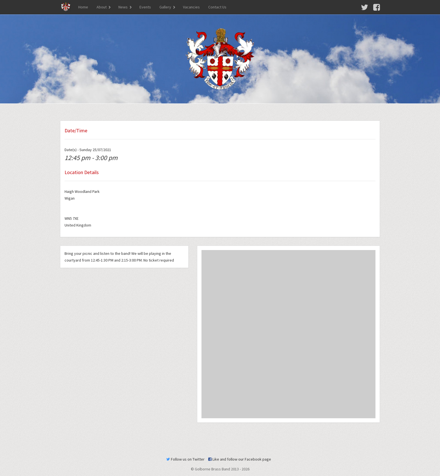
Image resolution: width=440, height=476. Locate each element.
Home (83, 7)
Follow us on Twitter (185, 459)
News (123, 7)
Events (145, 7)
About (102, 7)
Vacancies (191, 7)
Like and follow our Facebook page (239, 459)
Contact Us (217, 7)
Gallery (165, 7)
